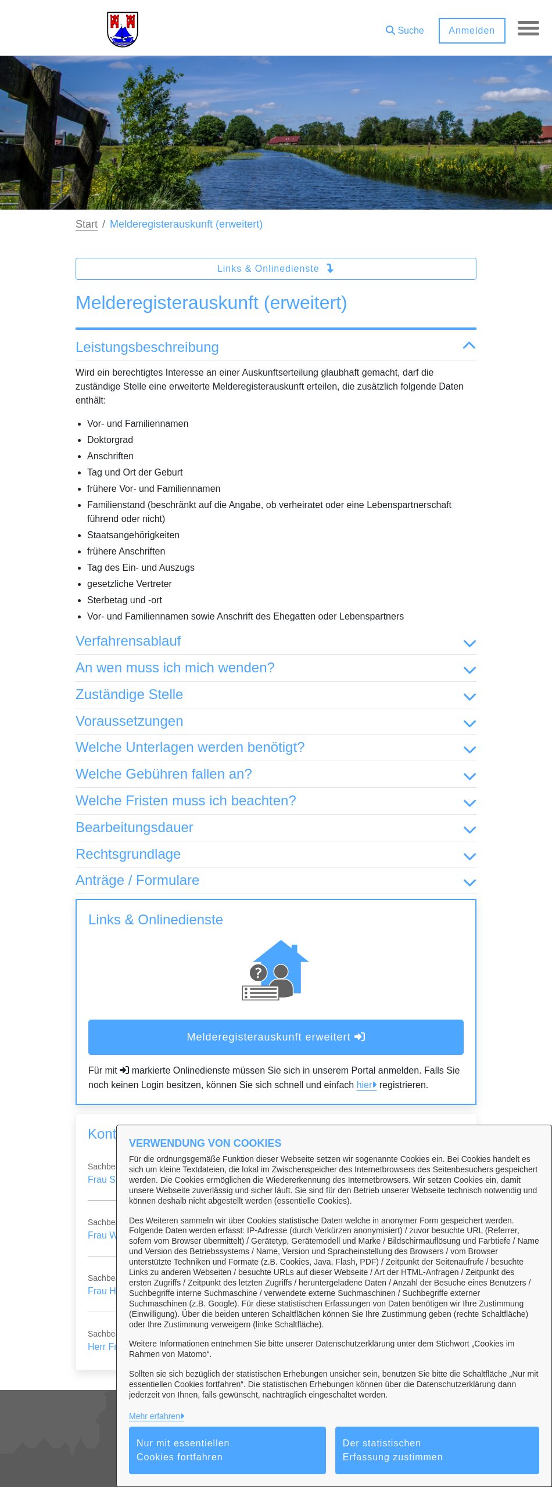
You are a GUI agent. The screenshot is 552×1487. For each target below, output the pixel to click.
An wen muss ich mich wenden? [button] (276, 668)
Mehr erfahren (154, 1416)
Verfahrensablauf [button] (276, 641)
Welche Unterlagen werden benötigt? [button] (276, 747)
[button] (403, 26)
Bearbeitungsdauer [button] (276, 827)
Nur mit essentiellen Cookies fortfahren (183, 1450)
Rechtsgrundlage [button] (276, 854)
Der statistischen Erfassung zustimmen (393, 1450)
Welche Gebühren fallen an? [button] (276, 774)
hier (364, 1085)
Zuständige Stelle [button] (276, 694)
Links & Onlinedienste (276, 268)
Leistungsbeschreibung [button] (276, 347)
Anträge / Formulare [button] (276, 880)
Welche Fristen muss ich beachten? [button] (276, 801)
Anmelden (470, 30)
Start (87, 224)
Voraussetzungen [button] (276, 721)
